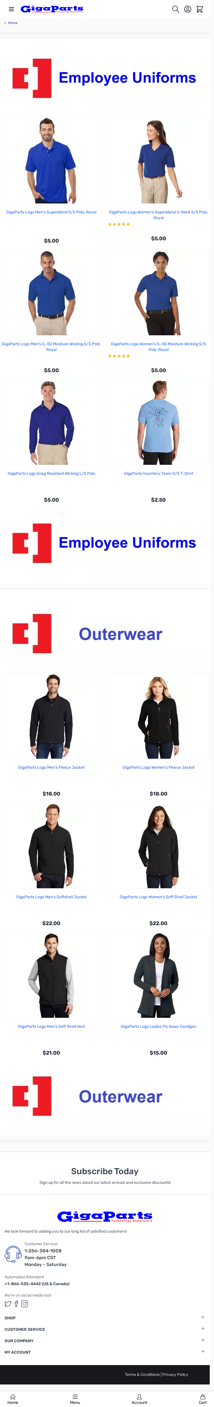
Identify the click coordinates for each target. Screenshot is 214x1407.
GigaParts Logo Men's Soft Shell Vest (51, 1026)
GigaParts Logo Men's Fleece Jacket (51, 767)
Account (139, 1399)
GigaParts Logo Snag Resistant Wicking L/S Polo (51, 473)
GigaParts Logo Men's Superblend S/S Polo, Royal (51, 212)
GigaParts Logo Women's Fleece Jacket (159, 767)
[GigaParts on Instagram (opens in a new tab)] (24, 1303)
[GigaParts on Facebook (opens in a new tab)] (16, 1303)
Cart (203, 1399)
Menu (75, 1399)
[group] (158, 224)
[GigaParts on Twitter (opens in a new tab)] (8, 1303)
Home (12, 1399)
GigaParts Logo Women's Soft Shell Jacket (158, 897)
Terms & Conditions (143, 1374)
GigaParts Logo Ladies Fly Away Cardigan (158, 1026)
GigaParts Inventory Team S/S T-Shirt (158, 473)
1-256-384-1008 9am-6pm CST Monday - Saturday (46, 1257)
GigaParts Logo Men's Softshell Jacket (51, 897)
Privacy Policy (175, 1374)
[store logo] (52, 9)
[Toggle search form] (175, 9)
